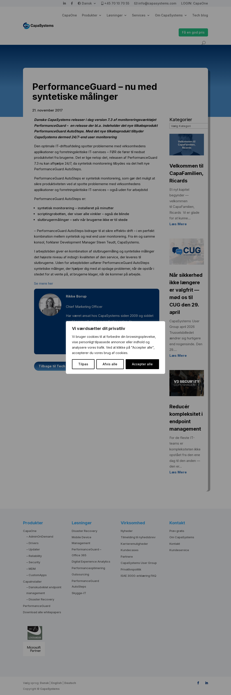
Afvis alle (110, 364)
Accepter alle (142, 364)
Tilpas (83, 364)
